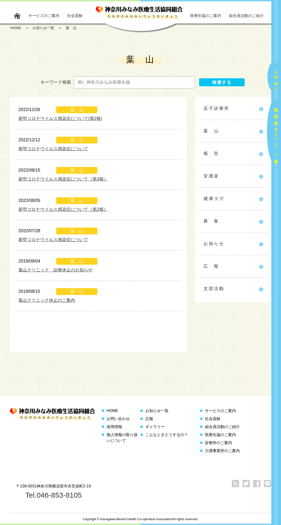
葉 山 (211, 130)
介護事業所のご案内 (222, 451)
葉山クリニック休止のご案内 (46, 300)
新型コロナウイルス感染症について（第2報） (63, 209)
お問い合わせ (276, 78)
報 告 (211, 153)
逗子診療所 (216, 108)
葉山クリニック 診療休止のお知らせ (55, 270)
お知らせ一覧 (157, 411)
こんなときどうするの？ (166, 435)
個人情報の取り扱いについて (122, 438)
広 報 (211, 266)
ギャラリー (155, 427)
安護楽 (211, 176)
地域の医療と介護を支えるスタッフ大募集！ (276, 133)
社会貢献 (75, 16)
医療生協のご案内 (205, 16)
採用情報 (114, 427)
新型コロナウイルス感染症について (53, 148)
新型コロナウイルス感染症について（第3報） (63, 179)
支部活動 (213, 288)
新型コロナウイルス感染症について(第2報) (60, 118)
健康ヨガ (213, 198)
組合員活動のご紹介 (246, 16)
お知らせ (213, 243)
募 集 (211, 221)
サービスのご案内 (43, 16)
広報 (149, 419)
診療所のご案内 (218, 443)
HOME (112, 411)
